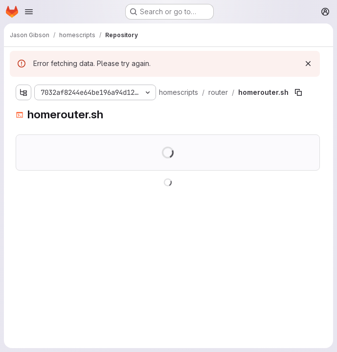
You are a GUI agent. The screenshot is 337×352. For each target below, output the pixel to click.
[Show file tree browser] (23, 92)
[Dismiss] (308, 63)
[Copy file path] (298, 92)
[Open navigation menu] (29, 12)
